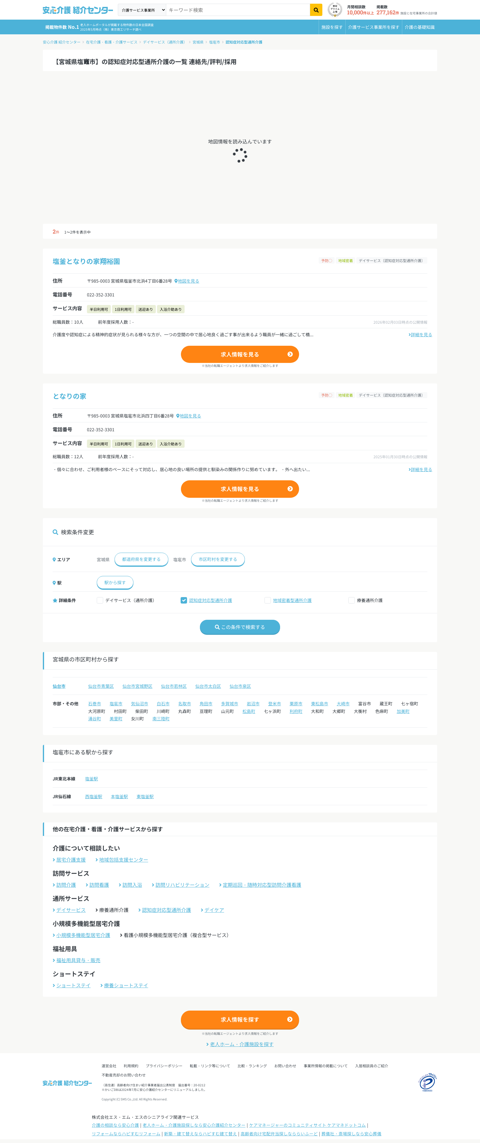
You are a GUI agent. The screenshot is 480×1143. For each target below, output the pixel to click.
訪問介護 (64, 884)
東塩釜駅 (145, 796)
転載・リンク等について (210, 1065)
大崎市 (343, 703)
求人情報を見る (240, 354)
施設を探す (332, 27)
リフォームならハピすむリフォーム (126, 1133)
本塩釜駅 (119, 796)
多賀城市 (229, 703)
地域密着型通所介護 (292, 600)
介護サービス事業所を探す (373, 27)
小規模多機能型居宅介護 (81, 935)
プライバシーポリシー (164, 1065)
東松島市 (319, 703)
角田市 (206, 703)
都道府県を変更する (141, 559)
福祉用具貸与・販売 (76, 960)
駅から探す (115, 582)
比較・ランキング (252, 1065)
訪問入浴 (130, 884)
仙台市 (59, 686)
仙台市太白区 (208, 686)
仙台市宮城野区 (137, 686)
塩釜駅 (91, 778)
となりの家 (69, 396)
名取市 (184, 703)
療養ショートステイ (124, 985)
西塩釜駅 (93, 796)
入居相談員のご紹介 (371, 1065)
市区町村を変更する (218, 559)
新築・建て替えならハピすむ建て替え (200, 1133)
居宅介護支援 (69, 859)
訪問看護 (97, 884)
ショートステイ (72, 985)
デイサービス (69, 909)
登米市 (274, 703)
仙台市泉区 (240, 686)
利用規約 (131, 1065)
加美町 (403, 711)
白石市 (163, 703)
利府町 (296, 711)
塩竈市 (214, 41)
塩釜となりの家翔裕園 (86, 261)
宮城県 (198, 41)
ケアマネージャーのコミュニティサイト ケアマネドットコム (307, 1125)
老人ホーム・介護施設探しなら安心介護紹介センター (194, 1125)
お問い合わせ (285, 1065)
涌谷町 (94, 718)
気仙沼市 (139, 703)
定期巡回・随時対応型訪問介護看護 (260, 884)
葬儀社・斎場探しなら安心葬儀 (351, 1133)
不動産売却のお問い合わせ (124, 1074)
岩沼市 (253, 703)
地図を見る (186, 281)
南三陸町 (161, 718)
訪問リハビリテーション (180, 884)
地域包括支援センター (122, 859)
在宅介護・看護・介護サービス (111, 41)
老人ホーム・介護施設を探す (240, 1044)
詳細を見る (420, 334)
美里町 (116, 718)
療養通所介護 (370, 600)
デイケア (212, 909)
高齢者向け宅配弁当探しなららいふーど (279, 1133)
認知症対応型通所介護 (244, 41)
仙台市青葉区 (101, 686)
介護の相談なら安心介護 (115, 1125)
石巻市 (94, 703)
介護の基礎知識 (420, 27)
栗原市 (296, 703)
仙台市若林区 (174, 686)
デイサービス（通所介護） (165, 41)
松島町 (248, 711)
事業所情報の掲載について (326, 1065)
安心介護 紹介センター (62, 41)
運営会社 (109, 1065)
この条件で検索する (240, 627)
